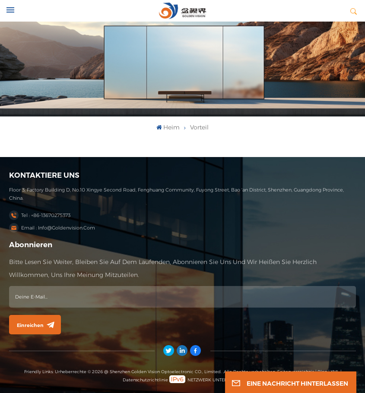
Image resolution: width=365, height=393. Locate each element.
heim (168, 127)
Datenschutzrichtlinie (145, 379)
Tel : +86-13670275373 (45, 215)
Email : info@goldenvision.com (58, 228)
